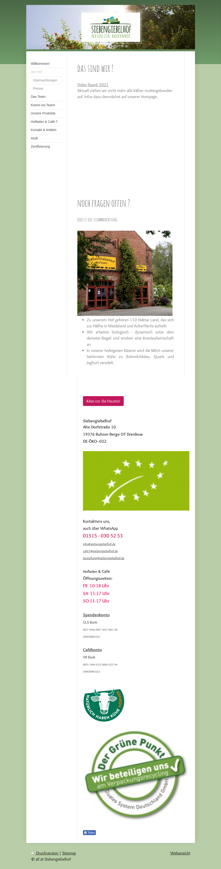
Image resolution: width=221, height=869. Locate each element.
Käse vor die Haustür (103, 401)
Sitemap (69, 853)
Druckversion (45, 853)
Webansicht (180, 853)
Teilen (89, 832)
